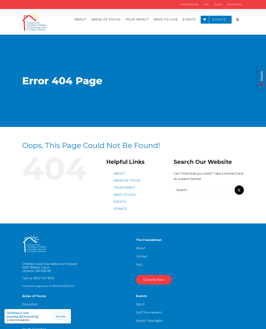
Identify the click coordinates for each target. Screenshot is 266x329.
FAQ (139, 264)
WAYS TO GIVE (125, 195)
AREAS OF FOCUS (127, 180)
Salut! (140, 304)
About (140, 248)
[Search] (237, 19)
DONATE (120, 209)
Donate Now (153, 280)
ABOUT (119, 173)
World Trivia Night (149, 321)
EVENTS (120, 202)
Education (29, 304)
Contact (142, 256)
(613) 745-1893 (43, 278)
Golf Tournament (149, 312)
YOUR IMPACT (124, 187)
